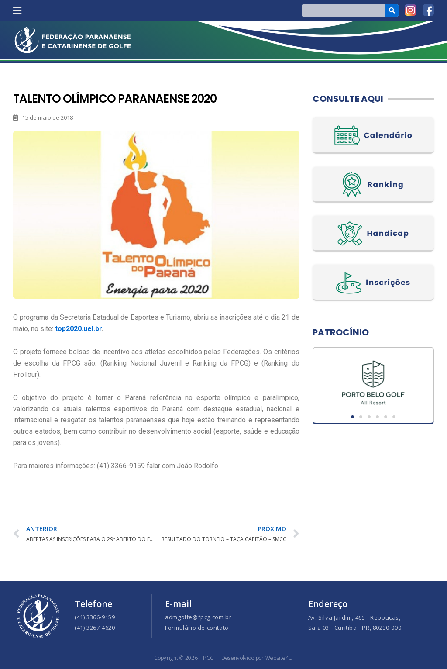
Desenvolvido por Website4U (257, 658)
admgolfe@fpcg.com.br (198, 617)
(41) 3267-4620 (95, 627)
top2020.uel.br (78, 328)
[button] (17, 10)
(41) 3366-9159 (95, 617)
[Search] (392, 10)
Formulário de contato (197, 627)
